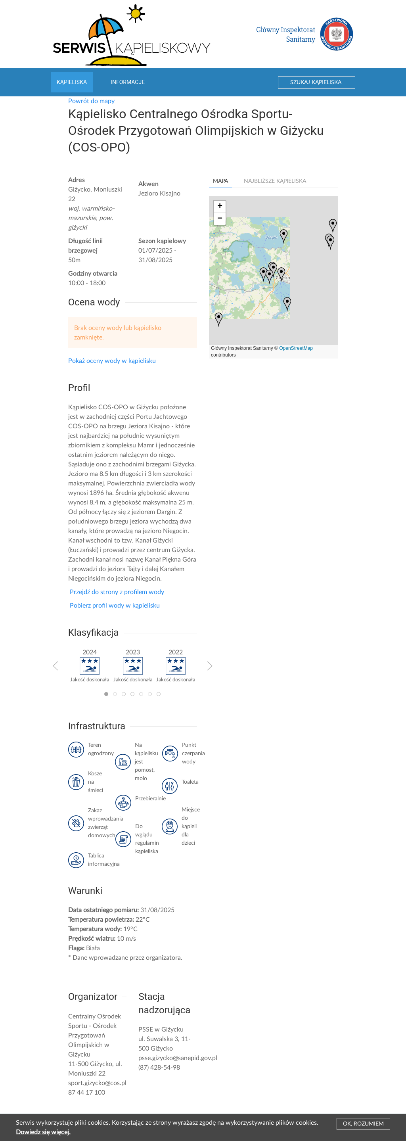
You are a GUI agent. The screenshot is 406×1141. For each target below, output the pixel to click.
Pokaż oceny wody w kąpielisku (112, 361)
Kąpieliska (72, 82)
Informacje (128, 82)
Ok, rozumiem (363, 1124)
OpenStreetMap (296, 348)
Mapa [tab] (220, 181)
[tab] (106, 694)
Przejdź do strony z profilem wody (116, 592)
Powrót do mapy (91, 101)
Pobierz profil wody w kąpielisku (114, 605)
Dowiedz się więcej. (43, 1132)
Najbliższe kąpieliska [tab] (275, 181)
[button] (55, 666)
